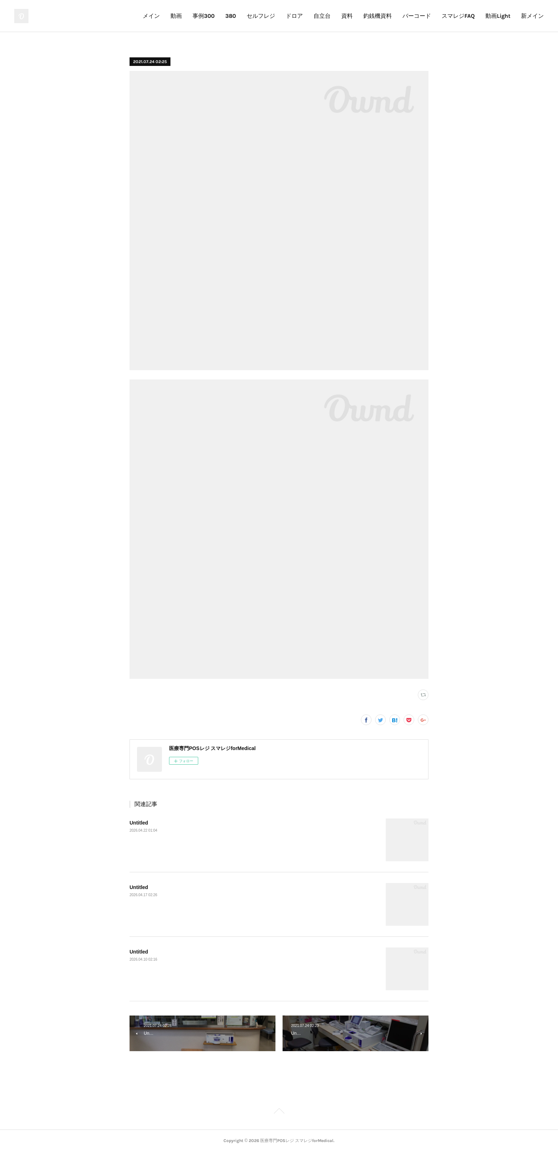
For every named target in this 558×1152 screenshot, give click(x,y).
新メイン (532, 15)
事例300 (204, 15)
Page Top (279, 1112)
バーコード (416, 15)
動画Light (497, 15)
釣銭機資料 (377, 15)
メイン (151, 15)
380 (230, 15)
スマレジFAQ (458, 15)
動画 (176, 15)
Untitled (139, 823)
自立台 (322, 15)
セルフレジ (261, 15)
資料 (347, 15)
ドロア (294, 15)
